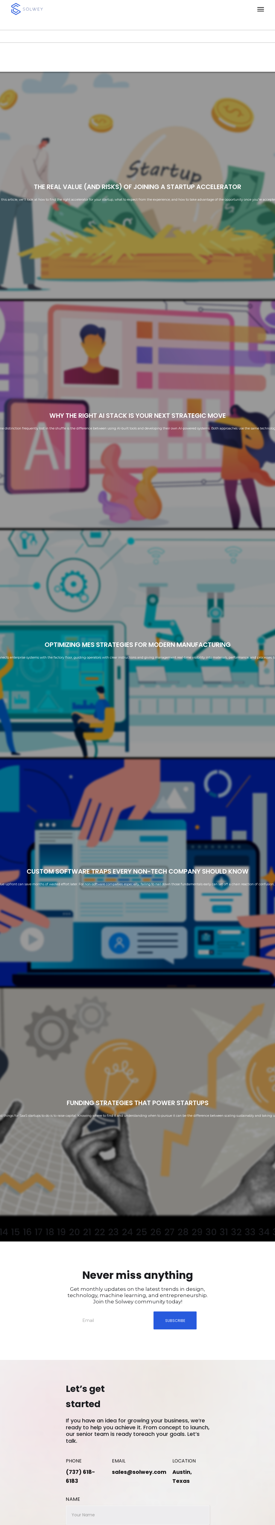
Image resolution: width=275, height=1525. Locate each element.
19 (61, 1232)
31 (224, 1232)
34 (264, 1232)
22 (99, 1232)
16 (27, 1232)
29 (197, 1232)
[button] (180, 9)
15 (15, 1232)
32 (236, 1232)
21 (87, 1232)
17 (38, 1232)
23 (113, 1232)
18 (49, 1232)
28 (183, 1232)
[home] (45, 9)
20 (74, 1232)
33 (250, 1232)
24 (127, 1232)
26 (155, 1232)
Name (73, 1499)
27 (169, 1232)
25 (141, 1232)
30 (211, 1232)
